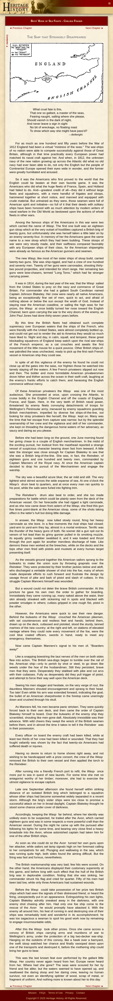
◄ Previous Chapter (20, 28)
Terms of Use (55, 992)
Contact (80, 992)
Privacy (69, 992)
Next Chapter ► (95, 28)
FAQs (42, 992)
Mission (32, 992)
